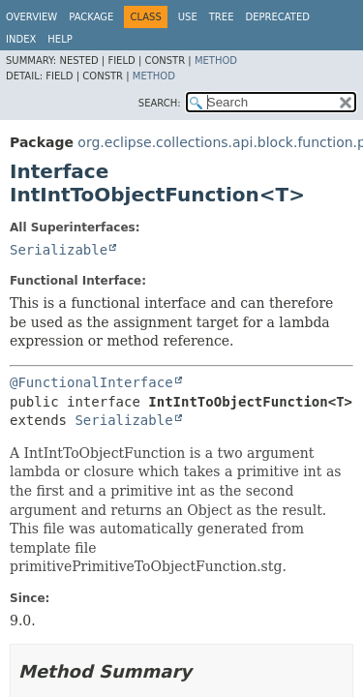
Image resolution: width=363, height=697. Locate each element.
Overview (31, 17)
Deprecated (277, 17)
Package (91, 17)
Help (59, 39)
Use (187, 17)
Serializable (58, 250)
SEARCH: (159, 103)
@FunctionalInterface (91, 382)
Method (216, 60)
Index (21, 39)
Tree (221, 17)
